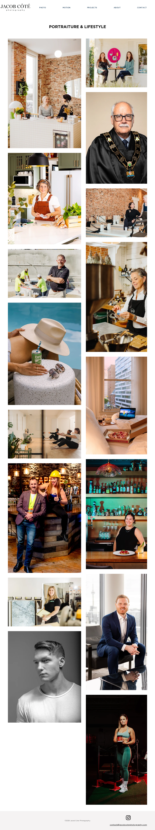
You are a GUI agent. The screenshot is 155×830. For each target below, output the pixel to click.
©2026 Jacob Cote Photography (77, 820)
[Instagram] (128, 818)
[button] (42, 7)
